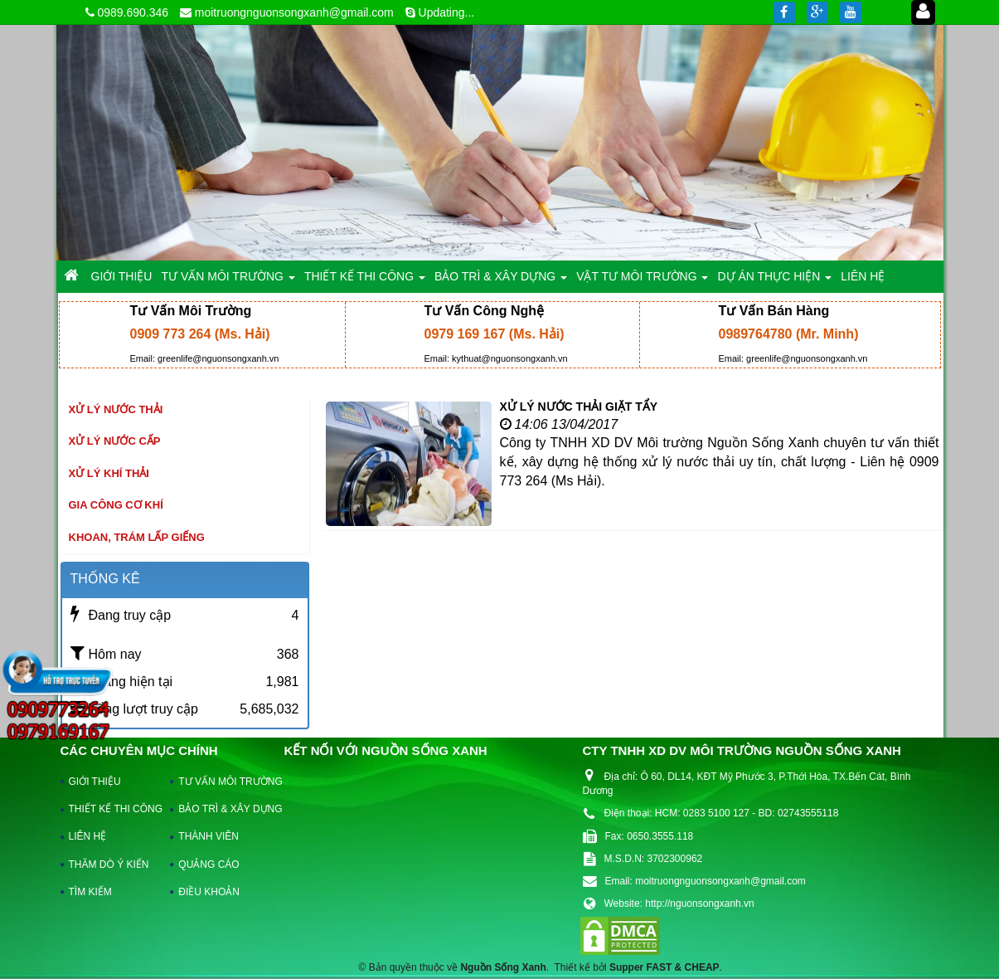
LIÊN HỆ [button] (863, 276)
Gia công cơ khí (116, 505)
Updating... (447, 12)
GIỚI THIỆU (95, 781)
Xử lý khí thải (109, 473)
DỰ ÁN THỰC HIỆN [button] (774, 281)
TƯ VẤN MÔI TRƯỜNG (222, 781)
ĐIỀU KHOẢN (209, 892)
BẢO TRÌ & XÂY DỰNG (222, 809)
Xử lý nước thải (116, 409)
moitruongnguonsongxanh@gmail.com (294, 12)
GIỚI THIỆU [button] (122, 276)
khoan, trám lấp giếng (137, 537)
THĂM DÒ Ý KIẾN (109, 864)
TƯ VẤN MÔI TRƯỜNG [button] (227, 281)
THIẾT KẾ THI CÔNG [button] (364, 281)
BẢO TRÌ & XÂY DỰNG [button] (500, 281)
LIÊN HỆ (88, 836)
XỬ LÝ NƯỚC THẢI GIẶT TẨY (579, 406)
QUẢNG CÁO (208, 864)
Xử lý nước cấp (115, 441)
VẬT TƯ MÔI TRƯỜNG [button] (642, 281)
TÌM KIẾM (90, 892)
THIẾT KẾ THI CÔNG (112, 809)
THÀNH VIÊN (208, 836)
